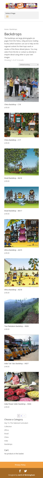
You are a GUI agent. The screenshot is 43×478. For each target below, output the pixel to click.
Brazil (6, 433)
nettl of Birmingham (26, 475)
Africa (6, 430)
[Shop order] (29, 64)
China (6, 437)
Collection (8, 426)
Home (6, 29)
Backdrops (8, 444)
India (6, 441)
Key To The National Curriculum (16, 423)
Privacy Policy (20, 465)
